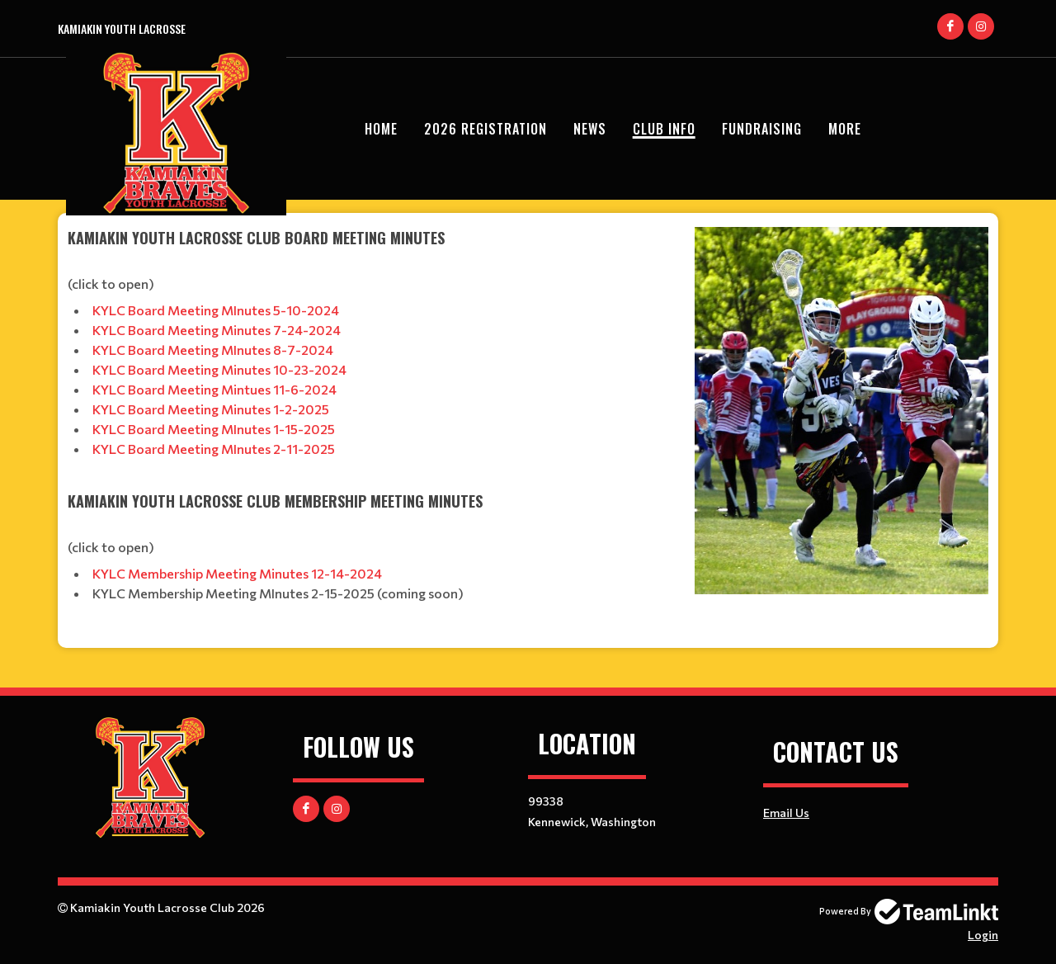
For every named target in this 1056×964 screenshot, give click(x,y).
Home (381, 129)
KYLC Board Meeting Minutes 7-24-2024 (216, 330)
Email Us (786, 813)
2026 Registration (485, 129)
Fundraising (762, 129)
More (844, 129)
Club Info (664, 129)
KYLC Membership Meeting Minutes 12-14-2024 (237, 573)
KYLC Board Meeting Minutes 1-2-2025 (210, 409)
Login (983, 935)
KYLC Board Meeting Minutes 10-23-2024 (219, 369)
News (589, 129)
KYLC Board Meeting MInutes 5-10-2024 (215, 310)
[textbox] (371, 418)
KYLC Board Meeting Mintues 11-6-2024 (215, 389)
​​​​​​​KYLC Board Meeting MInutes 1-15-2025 (213, 429)
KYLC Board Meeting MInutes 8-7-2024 (212, 349)
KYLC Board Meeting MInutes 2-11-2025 (213, 448)
